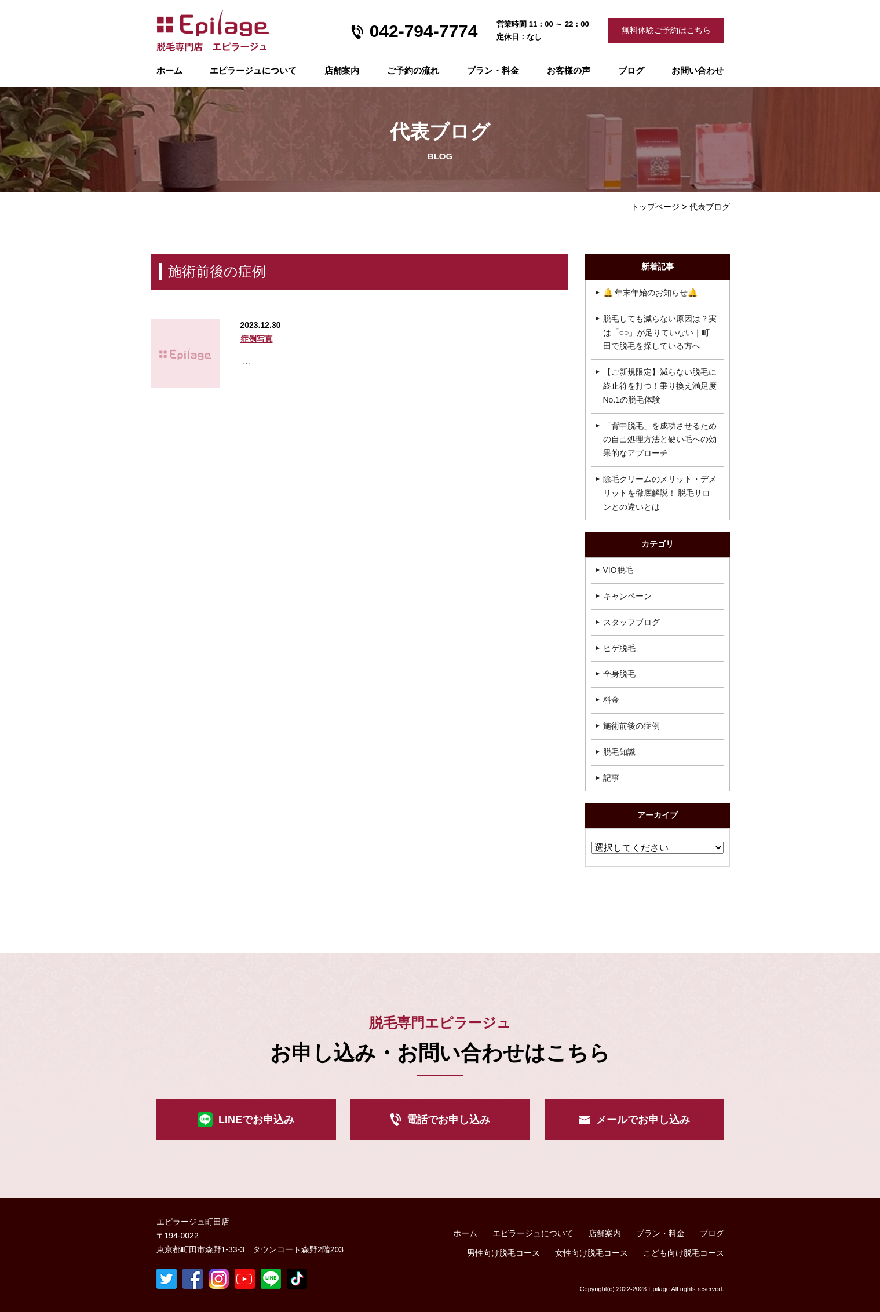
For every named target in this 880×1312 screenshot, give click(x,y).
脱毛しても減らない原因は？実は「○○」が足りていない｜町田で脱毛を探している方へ (660, 332)
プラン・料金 (660, 1233)
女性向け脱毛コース (591, 1253)
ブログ (631, 70)
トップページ (655, 206)
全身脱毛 (619, 673)
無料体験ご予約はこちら (666, 30)
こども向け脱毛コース (683, 1253)
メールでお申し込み (643, 1119)
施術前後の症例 (631, 725)
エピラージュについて (253, 70)
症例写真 (256, 338)
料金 (611, 699)
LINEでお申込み (256, 1119)
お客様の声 (568, 70)
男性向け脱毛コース (503, 1253)
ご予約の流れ (413, 70)
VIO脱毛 (618, 570)
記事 (611, 778)
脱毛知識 (619, 751)
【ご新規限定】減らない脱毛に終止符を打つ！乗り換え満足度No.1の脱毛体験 (660, 385)
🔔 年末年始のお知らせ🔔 (650, 292)
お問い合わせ (697, 70)
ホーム (169, 70)
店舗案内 (341, 70)
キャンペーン (627, 596)
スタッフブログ (631, 622)
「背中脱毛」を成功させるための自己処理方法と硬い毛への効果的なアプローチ (660, 439)
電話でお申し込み (448, 1119)
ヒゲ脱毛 (619, 648)
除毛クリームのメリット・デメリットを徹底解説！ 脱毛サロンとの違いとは (660, 492)
